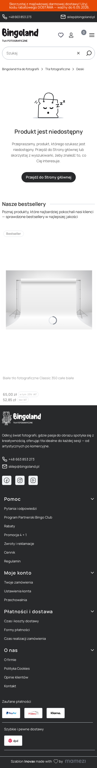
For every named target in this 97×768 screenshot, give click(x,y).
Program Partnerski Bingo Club (28, 517)
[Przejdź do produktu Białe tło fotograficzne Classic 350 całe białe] (48, 299)
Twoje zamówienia (18, 582)
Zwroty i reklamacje (19, 543)
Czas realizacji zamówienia (25, 638)
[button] (89, 53)
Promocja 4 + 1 (15, 534)
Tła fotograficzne (57, 69)
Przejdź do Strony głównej (48, 177)
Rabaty (9, 526)
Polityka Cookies (17, 668)
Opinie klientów (16, 677)
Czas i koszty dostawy (21, 621)
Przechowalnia (15, 599)
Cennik (9, 552)
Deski (80, 69)
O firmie (10, 659)
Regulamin (12, 561)
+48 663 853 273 (20, 16)
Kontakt (10, 686)
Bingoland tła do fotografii (20, 69)
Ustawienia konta (17, 591)
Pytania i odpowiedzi (20, 508)
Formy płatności (17, 629)
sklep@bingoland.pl (81, 16)
